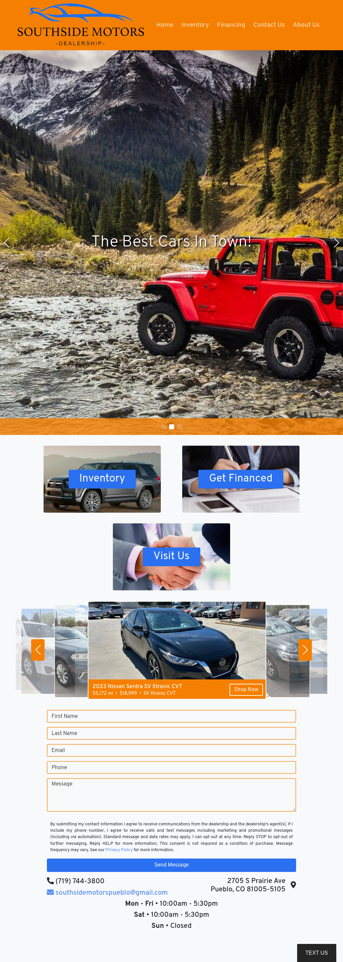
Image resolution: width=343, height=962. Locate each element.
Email (58, 750)
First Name (65, 716)
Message (62, 784)
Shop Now (235, 691)
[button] (163, 426)
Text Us (316, 953)
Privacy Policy (119, 850)
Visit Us (171, 557)
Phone (59, 767)
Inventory (102, 479)
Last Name (64, 733)
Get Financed (241, 479)
